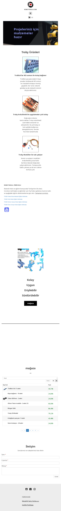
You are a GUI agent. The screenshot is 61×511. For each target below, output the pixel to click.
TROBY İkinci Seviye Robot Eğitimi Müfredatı (15, 204)
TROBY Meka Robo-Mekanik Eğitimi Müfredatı (15, 196)
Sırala (48, 380)
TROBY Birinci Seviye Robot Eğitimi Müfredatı (15, 202)
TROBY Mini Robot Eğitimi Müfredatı (13, 199)
